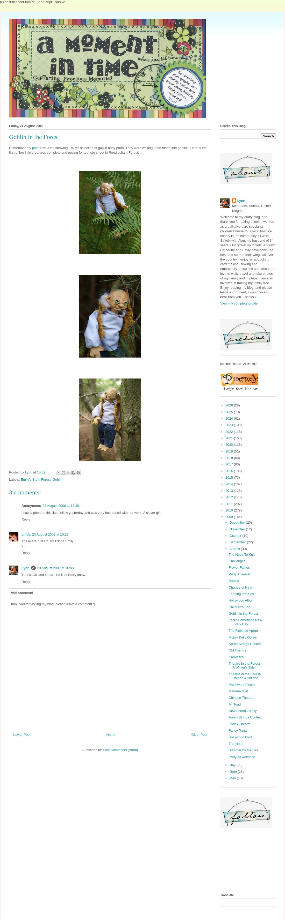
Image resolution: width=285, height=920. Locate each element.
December (238, 522)
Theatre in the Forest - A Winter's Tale (245, 666)
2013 (229, 491)
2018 (229, 458)
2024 (229, 418)
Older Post (199, 735)
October (236, 536)
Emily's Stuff (30, 479)
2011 (229, 504)
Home (111, 735)
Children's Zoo (239, 607)
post (35, 148)
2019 (229, 451)
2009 (229, 517)
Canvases (236, 657)
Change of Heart (241, 587)
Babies (234, 581)
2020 (229, 445)
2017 (229, 464)
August (235, 549)
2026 (229, 405)
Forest (46, 479)
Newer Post (21, 735)
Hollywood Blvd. (241, 737)
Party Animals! (239, 574)
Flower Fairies (239, 567)
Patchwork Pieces (242, 685)
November (238, 529)
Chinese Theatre (241, 698)
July (233, 765)
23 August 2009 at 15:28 (50, 534)
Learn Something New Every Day (245, 622)
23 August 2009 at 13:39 (60, 506)
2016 (229, 471)
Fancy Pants (238, 730)
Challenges (237, 561)
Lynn (26, 568)
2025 (229, 412)
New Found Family (242, 711)
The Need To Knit (241, 555)
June (234, 772)
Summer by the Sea (243, 750)
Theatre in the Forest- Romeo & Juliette (245, 676)
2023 (229, 425)
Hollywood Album (241, 600)
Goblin (57, 479)
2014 (229, 484)
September (238, 542)
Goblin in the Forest (243, 613)
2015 (229, 477)
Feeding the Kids (241, 594)
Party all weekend (242, 757)
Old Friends (237, 650)
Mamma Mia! (238, 691)
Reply (26, 519)
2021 (229, 438)
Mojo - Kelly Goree (242, 637)
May (233, 778)
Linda (26, 534)
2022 (229, 432)
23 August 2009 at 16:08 (55, 568)
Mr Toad (235, 704)
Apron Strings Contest (245, 644)
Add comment (22, 593)
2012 (229, 497)
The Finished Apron (243, 631)
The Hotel (236, 744)
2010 (229, 510)
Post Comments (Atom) (120, 750)
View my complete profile (239, 303)
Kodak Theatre (240, 724)
